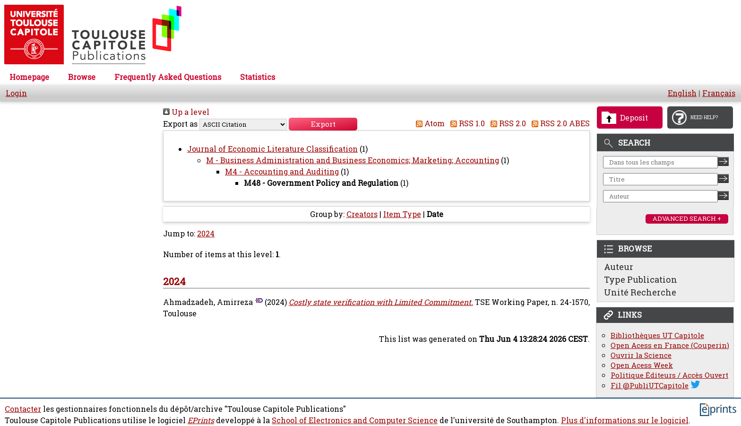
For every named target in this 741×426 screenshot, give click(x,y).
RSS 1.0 (466, 123)
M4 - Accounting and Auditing (282, 171)
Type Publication (640, 279)
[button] (323, 124)
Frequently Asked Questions (167, 77)
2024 (206, 233)
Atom (428, 123)
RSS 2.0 (506, 123)
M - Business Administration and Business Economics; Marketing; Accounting (352, 160)
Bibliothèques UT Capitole (657, 335)
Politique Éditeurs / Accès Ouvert (669, 375)
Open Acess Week (642, 365)
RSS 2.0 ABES (559, 123)
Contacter (23, 409)
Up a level (186, 112)
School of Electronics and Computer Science (355, 420)
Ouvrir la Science (641, 355)
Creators (362, 214)
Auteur (618, 266)
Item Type (402, 214)
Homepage (29, 77)
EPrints (201, 420)
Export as (180, 124)
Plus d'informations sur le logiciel (625, 420)
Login (16, 93)
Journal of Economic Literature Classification (272, 149)
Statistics (257, 77)
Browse (81, 77)
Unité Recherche (640, 292)
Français (718, 93)
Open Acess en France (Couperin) (670, 345)
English (682, 93)
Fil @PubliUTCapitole (650, 386)
